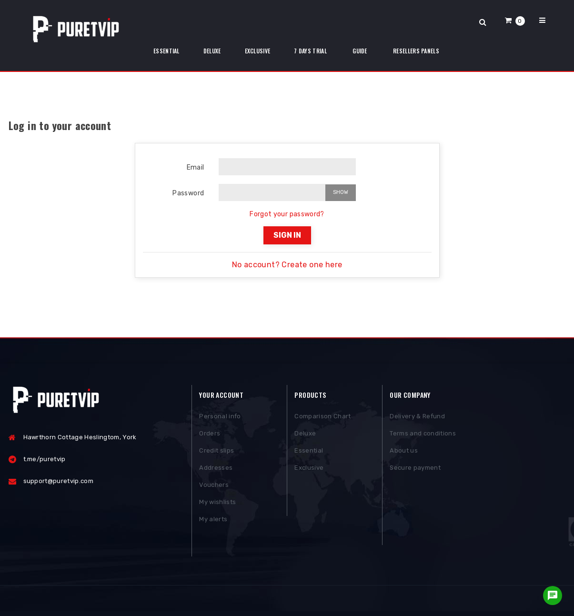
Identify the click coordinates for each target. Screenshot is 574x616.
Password (188, 193)
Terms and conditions (423, 435)
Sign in (287, 235)
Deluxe (305, 435)
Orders (209, 435)
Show (340, 192)
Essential (308, 452)
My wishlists (217, 503)
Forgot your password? (287, 214)
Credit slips (216, 452)
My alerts (213, 521)
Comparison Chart (322, 418)
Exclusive (308, 469)
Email (195, 167)
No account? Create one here (287, 264)
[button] (515, 20)
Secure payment (415, 469)
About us (404, 452)
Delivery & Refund (417, 418)
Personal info (220, 418)
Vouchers (214, 486)
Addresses (215, 469)
